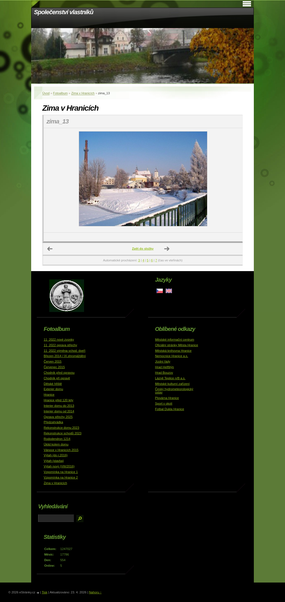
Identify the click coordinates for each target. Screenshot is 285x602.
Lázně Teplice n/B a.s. (170, 378)
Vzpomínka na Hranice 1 (61, 472)
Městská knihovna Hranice (173, 350)
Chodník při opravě (57, 378)
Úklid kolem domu (56, 444)
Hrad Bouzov (164, 372)
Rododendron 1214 (57, 438)
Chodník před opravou (59, 372)
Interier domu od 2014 (59, 411)
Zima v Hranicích (83, 93)
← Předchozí (50, 249)
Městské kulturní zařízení (172, 383)
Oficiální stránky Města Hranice (176, 345)
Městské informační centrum (174, 339)
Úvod (46, 93)
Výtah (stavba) (54, 460)
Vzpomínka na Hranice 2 (61, 477)
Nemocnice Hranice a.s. (171, 356)
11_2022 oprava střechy (60, 345)
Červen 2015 (53, 361)
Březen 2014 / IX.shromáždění (65, 356)
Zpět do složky (143, 248)
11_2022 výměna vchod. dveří (64, 350)
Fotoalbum (60, 93)
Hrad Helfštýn (164, 367)
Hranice (49, 394)
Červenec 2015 (54, 367)
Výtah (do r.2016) (56, 455)
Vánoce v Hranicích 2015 (61, 450)
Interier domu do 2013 (59, 405)
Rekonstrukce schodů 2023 (63, 433)
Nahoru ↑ (95, 592)
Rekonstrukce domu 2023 (61, 427)
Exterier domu (53, 389)
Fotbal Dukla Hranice (169, 409)
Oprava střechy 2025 (58, 416)
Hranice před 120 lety (58, 400)
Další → (167, 249)
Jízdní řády (162, 361)
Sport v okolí (163, 403)
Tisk (44, 592)
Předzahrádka (53, 422)
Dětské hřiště (53, 383)
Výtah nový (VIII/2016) (59, 466)
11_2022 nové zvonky (59, 339)
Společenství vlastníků (63, 12)
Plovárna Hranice (167, 398)
